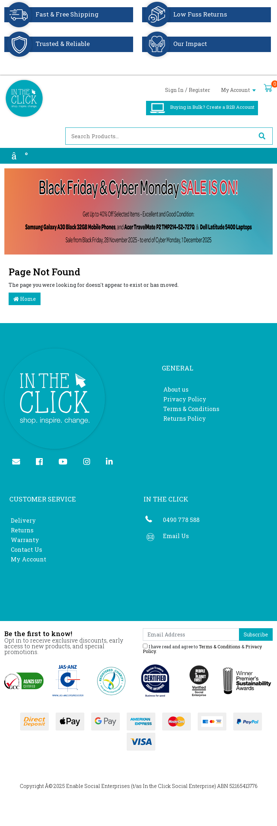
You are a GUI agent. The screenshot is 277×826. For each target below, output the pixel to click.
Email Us (176, 536)
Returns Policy (184, 418)
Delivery (23, 520)
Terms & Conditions (191, 408)
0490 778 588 (181, 519)
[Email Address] (191, 634)
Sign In (174, 90)
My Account (238, 90)
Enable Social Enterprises (98, 786)
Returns (22, 530)
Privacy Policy (184, 399)
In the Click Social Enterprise (179, 786)
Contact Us (26, 549)
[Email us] (19, 462)
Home (24, 298)
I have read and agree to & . (202, 648)
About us (175, 389)
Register (199, 90)
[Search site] (262, 136)
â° (19, 156)
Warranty (25, 539)
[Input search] (159, 136)
